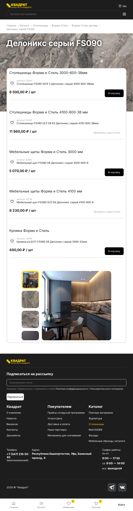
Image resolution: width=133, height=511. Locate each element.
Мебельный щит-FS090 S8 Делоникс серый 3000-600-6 (52, 162)
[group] (76, 305)
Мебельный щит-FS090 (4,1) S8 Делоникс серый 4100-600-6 (55, 202)
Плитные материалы (101, 412)
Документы (13, 435)
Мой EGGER (95, 429)
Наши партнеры (57, 429)
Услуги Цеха (55, 418)
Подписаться (15, 396)
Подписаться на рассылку (30, 374)
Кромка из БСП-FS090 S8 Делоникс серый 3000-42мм (52, 241)
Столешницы (96, 424)
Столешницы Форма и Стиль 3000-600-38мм (48, 73)
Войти (121, 504)
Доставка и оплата (59, 424)
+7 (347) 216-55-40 (18, 455)
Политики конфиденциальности (72, 389)
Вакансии (12, 424)
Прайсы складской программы (66, 412)
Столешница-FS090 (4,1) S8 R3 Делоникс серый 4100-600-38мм (58, 123)
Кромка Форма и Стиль (29, 231)
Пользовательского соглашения (106, 389)
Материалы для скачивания (64, 435)
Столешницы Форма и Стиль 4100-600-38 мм (48, 112)
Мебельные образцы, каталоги (107, 440)
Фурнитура (95, 418)
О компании (14, 412)
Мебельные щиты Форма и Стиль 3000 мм (46, 152)
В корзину (114, 93)
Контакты (12, 429)
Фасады (93, 435)
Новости (11, 418)
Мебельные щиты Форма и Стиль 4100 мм (45, 191)
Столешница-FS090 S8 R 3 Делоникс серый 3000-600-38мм (55, 83)
